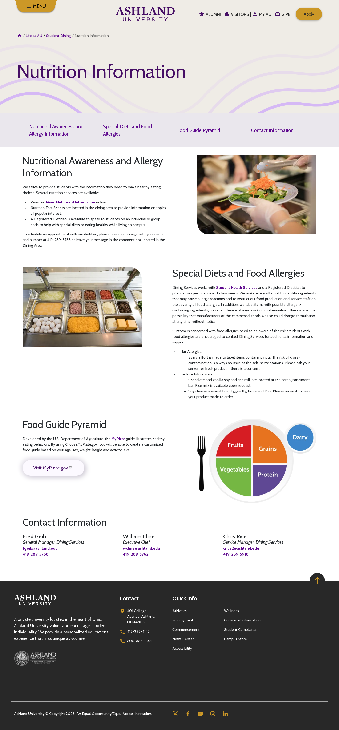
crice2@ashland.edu (243, 548)
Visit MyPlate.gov (53, 467)
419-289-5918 (237, 554)
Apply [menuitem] (309, 14)
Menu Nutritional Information (70, 202)
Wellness (231, 611)
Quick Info (184, 598)
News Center (183, 639)
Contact (129, 598)
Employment (182, 620)
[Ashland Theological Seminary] (64, 658)
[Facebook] (188, 714)
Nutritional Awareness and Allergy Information (56, 130)
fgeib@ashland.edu (42, 548)
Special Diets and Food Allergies (127, 130)
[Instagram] (213, 714)
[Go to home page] (145, 14)
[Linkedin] (225, 714)
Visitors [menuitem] (240, 14)
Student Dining (58, 35)
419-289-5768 (37, 554)
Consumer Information (242, 620)
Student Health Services (236, 287)
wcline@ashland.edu (144, 548)
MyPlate (118, 438)
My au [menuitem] (265, 14)
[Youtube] (200, 714)
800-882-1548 (139, 641)
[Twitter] (175, 714)
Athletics (179, 611)
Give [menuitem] (286, 14)
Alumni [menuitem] (213, 14)
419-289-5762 (137, 554)
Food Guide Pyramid (198, 130)
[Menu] (36, 6)
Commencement (186, 629)
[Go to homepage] (35, 605)
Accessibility (182, 648)
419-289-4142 (138, 631)
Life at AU (34, 35)
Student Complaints (240, 629)
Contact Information (272, 130)
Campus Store (235, 639)
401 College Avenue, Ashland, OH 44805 (141, 616)
